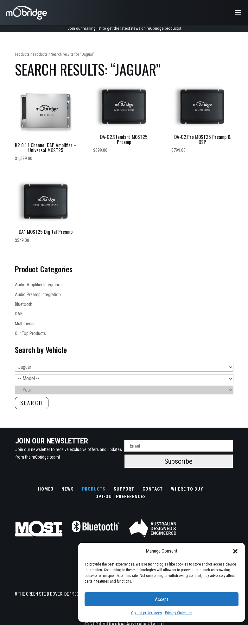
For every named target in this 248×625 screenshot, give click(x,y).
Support (124, 489)
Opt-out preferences (146, 613)
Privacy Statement (178, 613)
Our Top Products (30, 333)
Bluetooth (23, 304)
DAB (18, 314)
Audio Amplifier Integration (39, 285)
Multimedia (25, 323)
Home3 (45, 489)
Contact (153, 489)
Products (22, 54)
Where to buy (187, 489)
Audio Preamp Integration (38, 294)
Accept (161, 599)
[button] (235, 551)
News (67, 489)
